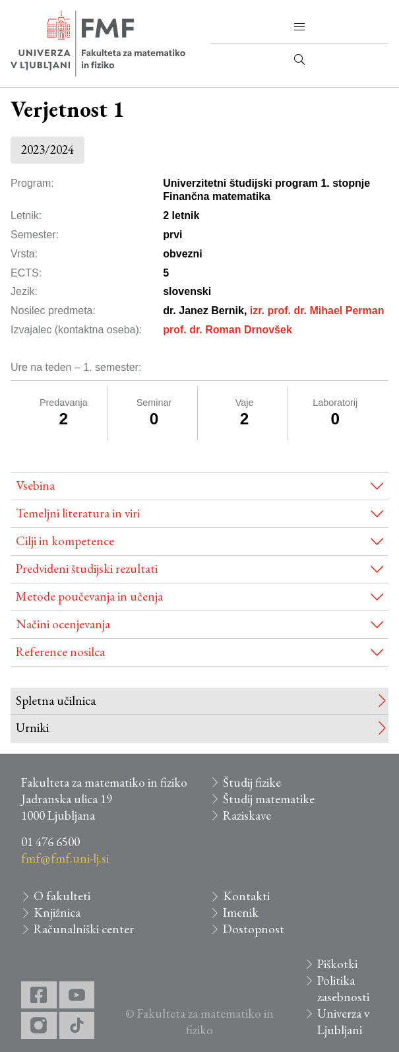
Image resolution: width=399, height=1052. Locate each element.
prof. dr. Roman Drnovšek (227, 329)
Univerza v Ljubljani (343, 1021)
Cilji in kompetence (65, 541)
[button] (299, 27)
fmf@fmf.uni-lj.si (65, 858)
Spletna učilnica (56, 700)
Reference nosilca (60, 651)
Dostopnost (253, 929)
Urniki (32, 727)
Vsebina (35, 485)
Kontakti (246, 896)
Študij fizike (252, 782)
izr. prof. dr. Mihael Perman (317, 310)
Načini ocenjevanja (63, 624)
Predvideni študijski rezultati (87, 568)
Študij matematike (269, 799)
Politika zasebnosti (343, 988)
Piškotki (337, 964)
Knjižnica (57, 912)
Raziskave (247, 815)
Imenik (241, 912)
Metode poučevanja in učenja (89, 596)
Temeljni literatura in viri (78, 513)
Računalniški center (84, 929)
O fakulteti (62, 896)
